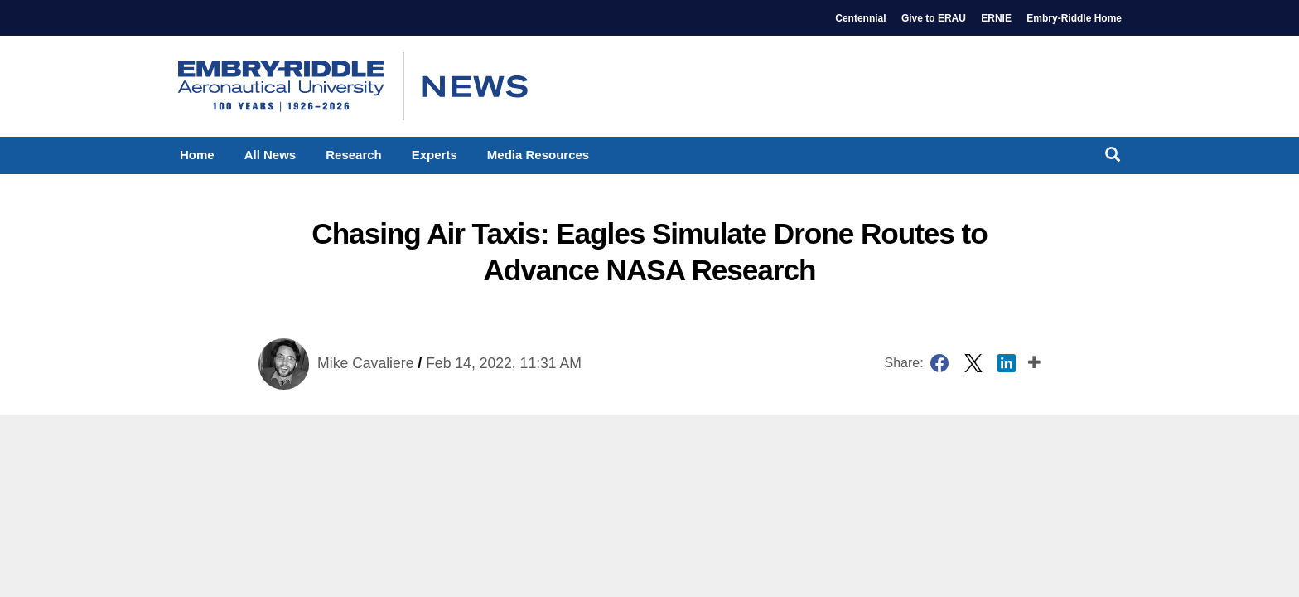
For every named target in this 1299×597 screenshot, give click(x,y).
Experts (434, 155)
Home (197, 155)
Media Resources (538, 155)
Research (354, 155)
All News (270, 155)
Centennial (860, 18)
